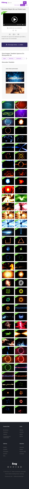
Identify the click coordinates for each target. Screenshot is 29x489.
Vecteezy (5, 432)
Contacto (22, 453)
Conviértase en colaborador (7, 437)
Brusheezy (5, 430)
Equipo (21, 449)
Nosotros (22, 447)
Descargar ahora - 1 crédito (15, 44)
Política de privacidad (18, 476)
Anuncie (22, 432)
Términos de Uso (8, 476)
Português (5, 451)
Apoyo (21, 434)
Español (5, 449)
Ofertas (21, 430)
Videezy (5, 434)
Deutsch (5, 453)
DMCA (21, 436)
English (5, 447)
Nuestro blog (23, 451)
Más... (4, 455)
